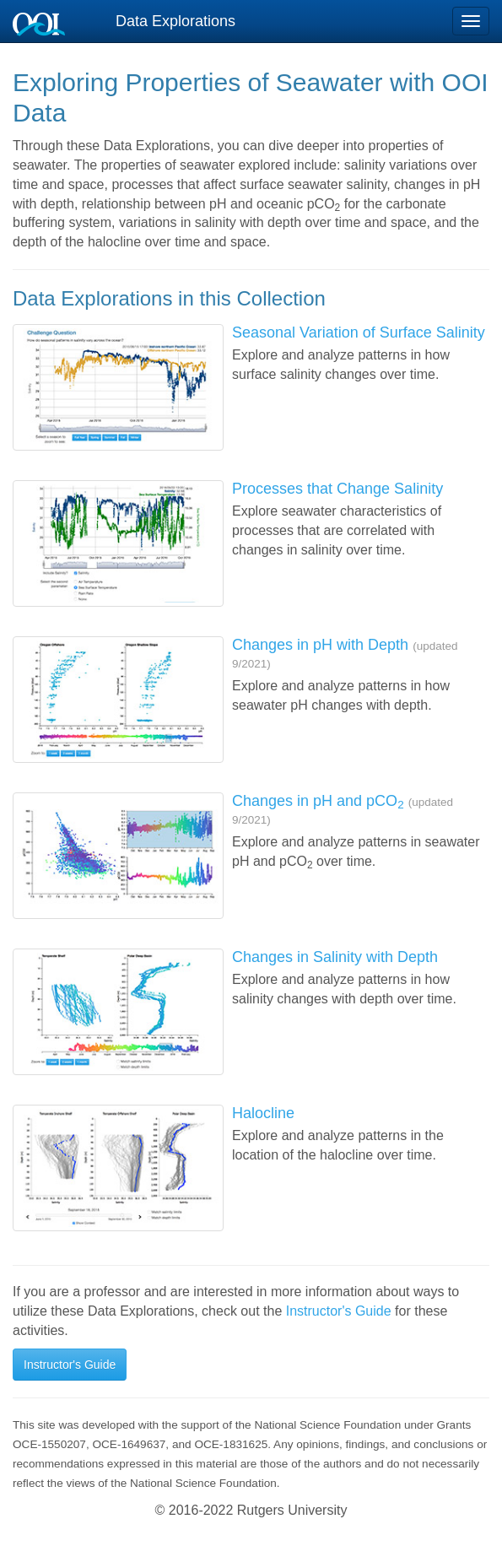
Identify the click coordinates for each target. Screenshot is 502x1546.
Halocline (263, 1113)
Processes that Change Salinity (337, 488)
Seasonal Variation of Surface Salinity (358, 332)
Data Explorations (175, 21)
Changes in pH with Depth (320, 644)
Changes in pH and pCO (318, 800)
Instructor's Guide (338, 1311)
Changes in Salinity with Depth (335, 957)
